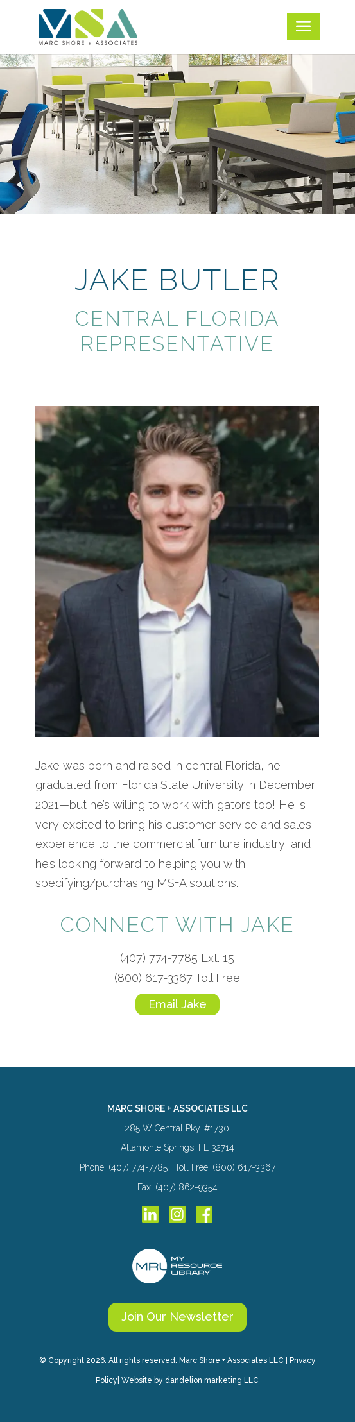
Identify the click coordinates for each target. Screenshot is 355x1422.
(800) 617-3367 (153, 978)
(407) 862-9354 (186, 1187)
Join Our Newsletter (177, 1316)
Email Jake (177, 1004)
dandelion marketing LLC (212, 1380)
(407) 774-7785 (159, 958)
